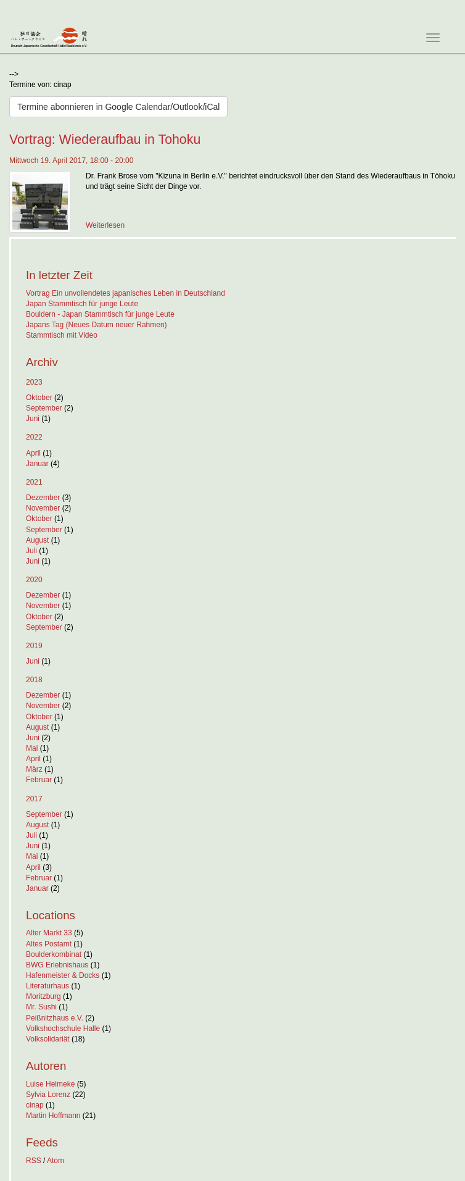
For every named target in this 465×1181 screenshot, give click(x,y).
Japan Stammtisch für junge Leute (82, 303)
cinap (35, 1105)
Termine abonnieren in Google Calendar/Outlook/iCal (118, 107)
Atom (55, 1160)
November (43, 508)
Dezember (43, 497)
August (37, 540)
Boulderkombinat (53, 954)
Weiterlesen (105, 225)
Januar (37, 463)
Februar (39, 779)
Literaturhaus (47, 986)
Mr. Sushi (41, 1007)
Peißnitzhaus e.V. (54, 1018)
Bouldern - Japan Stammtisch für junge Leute (100, 314)
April (33, 453)
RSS (33, 1160)
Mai (32, 748)
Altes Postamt (49, 944)
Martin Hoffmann (53, 1115)
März (34, 769)
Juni (32, 418)
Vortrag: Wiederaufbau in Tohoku (104, 139)
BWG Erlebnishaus (57, 965)
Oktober (39, 397)
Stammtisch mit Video (61, 335)
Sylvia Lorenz (48, 1094)
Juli (31, 550)
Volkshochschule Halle (63, 1028)
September (44, 408)
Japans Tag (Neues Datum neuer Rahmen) (96, 324)
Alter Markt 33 (49, 933)
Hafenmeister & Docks (62, 975)
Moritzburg (43, 996)
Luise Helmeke (50, 1084)
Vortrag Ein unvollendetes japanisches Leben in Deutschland (125, 293)
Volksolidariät (48, 1039)
